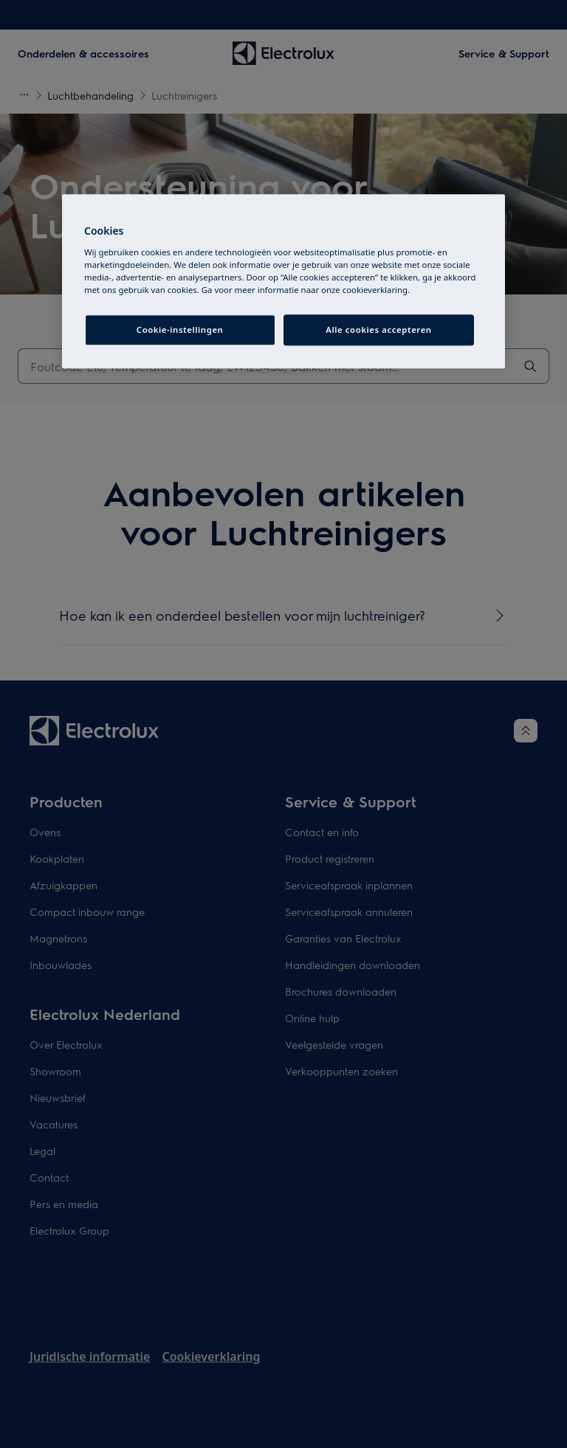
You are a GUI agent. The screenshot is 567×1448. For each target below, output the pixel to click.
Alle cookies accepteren (378, 329)
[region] (283, 282)
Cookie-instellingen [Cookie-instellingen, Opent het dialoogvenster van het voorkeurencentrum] (180, 329)
